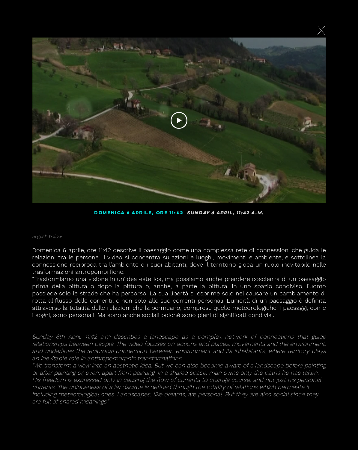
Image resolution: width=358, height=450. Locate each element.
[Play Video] (179, 120)
